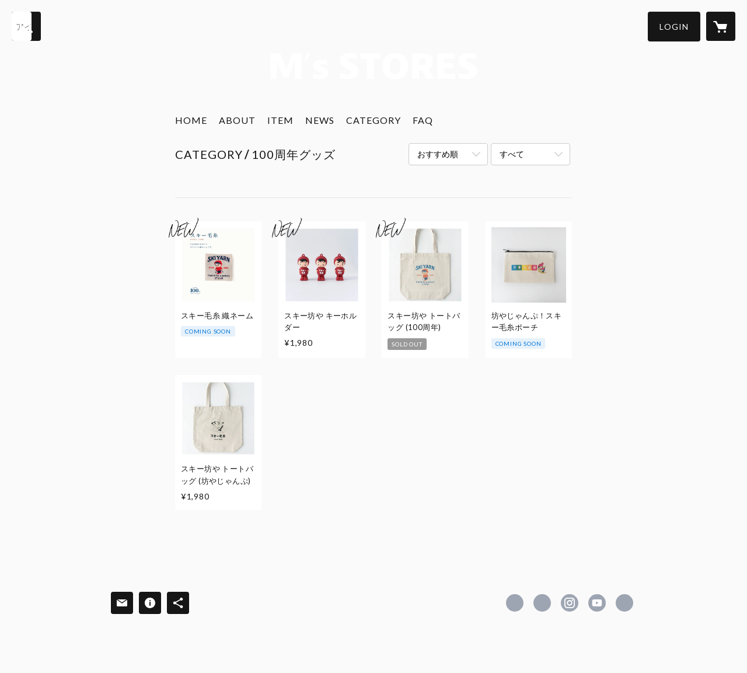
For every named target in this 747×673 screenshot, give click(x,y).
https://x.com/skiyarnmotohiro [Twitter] (542, 603)
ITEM (280, 120)
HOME (191, 120)
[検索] (26, 26)
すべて (512, 154)
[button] (674, 26)
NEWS (319, 120)
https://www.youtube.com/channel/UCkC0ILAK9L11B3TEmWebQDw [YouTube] (597, 603)
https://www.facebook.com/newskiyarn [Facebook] (514, 603)
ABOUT (237, 120)
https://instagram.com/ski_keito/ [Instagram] (569, 603)
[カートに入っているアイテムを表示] (720, 26)
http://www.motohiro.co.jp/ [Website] (624, 603)
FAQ (423, 120)
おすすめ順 (437, 154)
